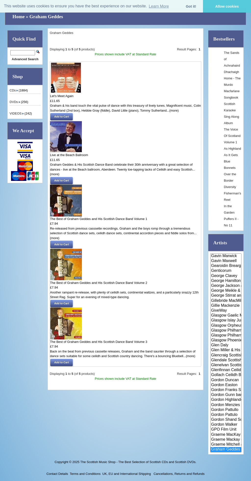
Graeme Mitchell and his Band (226, 444)
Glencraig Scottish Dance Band (226, 355)
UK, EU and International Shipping (126, 474)
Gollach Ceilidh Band (226, 375)
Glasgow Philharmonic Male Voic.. (226, 330)
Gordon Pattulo (226, 414)
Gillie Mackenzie (226, 305)
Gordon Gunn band (226, 395)
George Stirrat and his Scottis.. (226, 295)
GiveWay (226, 310)
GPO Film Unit (226, 429)
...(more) (173, 110)
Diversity (230, 187)
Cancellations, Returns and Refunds (179, 474)
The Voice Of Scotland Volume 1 (232, 136)
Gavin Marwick (226, 256)
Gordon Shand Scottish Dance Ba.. (226, 419)
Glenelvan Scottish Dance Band (226, 365)
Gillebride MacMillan (226, 300)
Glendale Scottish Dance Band (226, 360)
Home (19, 16)
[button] (61, 117)
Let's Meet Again (62, 96)
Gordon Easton (226, 385)
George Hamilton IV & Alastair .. (226, 280)
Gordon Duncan (226, 380)
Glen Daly (226, 345)
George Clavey (226, 276)
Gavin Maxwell (226, 261)
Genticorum (226, 270)
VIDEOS (17, 113)
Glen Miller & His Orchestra (226, 350)
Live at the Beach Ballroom (69, 155)
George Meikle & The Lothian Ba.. (226, 290)
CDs (14, 90)
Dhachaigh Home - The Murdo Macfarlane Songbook (232, 84)
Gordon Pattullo (226, 410)
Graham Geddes (46, 16)
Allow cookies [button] (227, 6)
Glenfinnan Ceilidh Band (226, 370)
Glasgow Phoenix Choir (226, 340)
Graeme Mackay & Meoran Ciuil (226, 439)
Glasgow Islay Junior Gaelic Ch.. (226, 320)
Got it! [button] (191, 6)
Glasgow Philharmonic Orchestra (226, 335)
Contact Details (57, 474)
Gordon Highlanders (226, 399)
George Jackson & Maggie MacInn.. (226, 285)
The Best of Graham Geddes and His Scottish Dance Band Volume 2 (98, 283)
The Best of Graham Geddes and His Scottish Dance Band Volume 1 (98, 219)
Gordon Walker (226, 424)
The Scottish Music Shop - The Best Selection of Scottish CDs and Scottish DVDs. (138, 462)
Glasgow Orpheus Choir (226, 325)
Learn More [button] (159, 6)
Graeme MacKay (226, 434)
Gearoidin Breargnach (226, 265)
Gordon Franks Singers (226, 390)
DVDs (15, 102)
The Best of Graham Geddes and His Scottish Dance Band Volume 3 (98, 342)
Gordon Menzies (226, 405)
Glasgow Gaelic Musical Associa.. (226, 315)
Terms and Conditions (85, 474)
